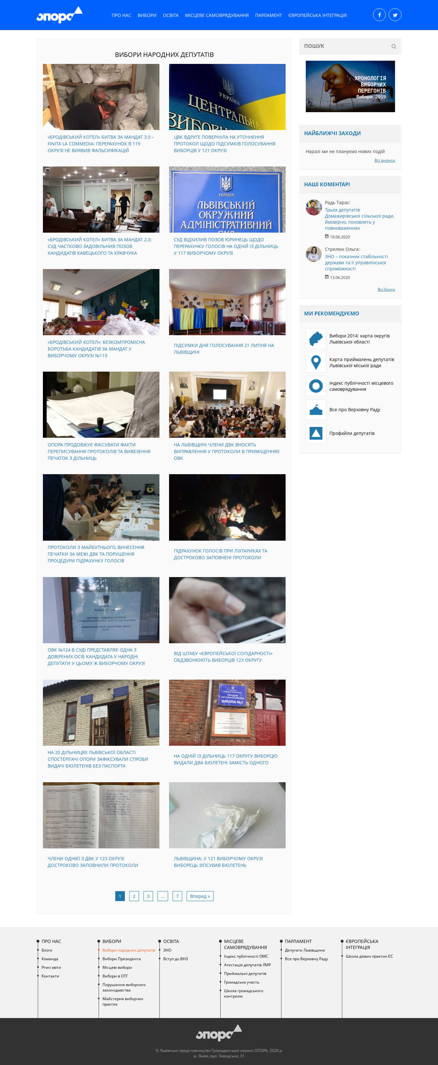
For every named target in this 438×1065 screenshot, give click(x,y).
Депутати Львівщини (305, 950)
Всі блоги (386, 289)
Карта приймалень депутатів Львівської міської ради (350, 362)
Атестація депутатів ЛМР (247, 965)
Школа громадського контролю (243, 993)
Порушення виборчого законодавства (124, 987)
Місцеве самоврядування (217, 15)
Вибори (147, 15)
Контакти (50, 976)
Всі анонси (385, 160)
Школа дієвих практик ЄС (369, 956)
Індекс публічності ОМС (246, 956)
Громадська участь (241, 982)
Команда (50, 958)
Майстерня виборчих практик (122, 1001)
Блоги (47, 950)
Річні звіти (51, 967)
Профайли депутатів (340, 433)
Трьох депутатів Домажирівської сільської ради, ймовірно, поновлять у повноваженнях (359, 219)
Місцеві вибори (117, 967)
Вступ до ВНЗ (175, 958)
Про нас (121, 15)
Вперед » (200, 896)
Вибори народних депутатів (128, 950)
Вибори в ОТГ (115, 976)
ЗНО (167, 950)
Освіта (171, 15)
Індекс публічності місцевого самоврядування (349, 386)
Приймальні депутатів (245, 973)
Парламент (268, 15)
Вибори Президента (121, 958)
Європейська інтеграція (317, 15)
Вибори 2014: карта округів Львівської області (348, 338)
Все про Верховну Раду (343, 409)
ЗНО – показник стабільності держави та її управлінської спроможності (356, 262)
